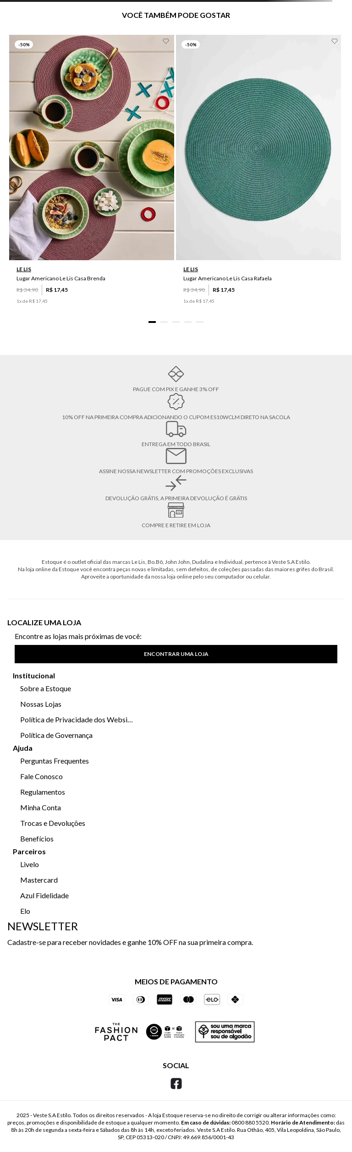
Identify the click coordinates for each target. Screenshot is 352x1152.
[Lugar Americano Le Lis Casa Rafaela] (258, 179)
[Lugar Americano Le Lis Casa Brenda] (91, 179)
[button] (152, 322)
